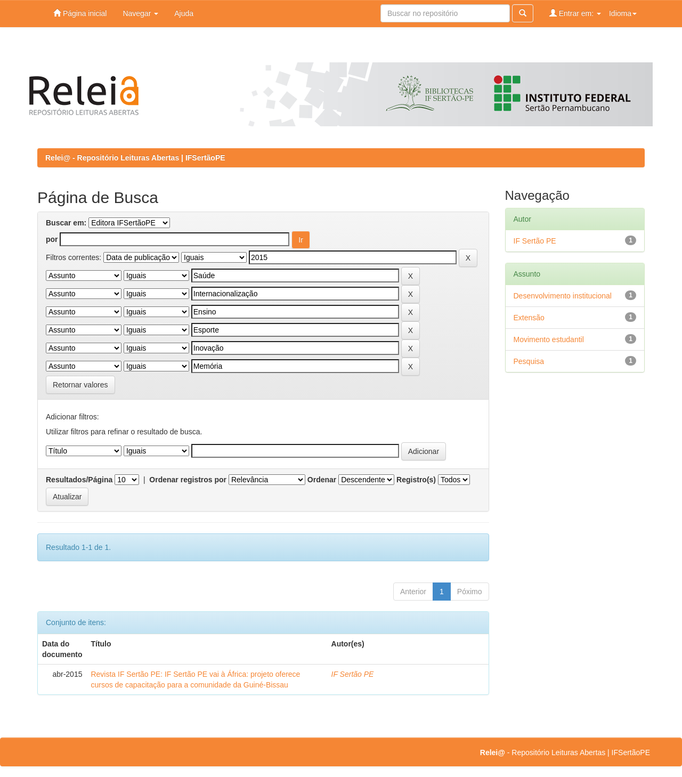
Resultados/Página (79, 479)
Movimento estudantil (549, 339)
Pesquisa (529, 361)
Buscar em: (66, 222)
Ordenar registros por (187, 479)
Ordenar (321, 479)
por (52, 239)
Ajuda (183, 13)
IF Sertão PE (352, 674)
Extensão (529, 317)
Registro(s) (416, 479)
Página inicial (80, 13)
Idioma (623, 13)
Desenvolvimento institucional (563, 296)
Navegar (140, 13)
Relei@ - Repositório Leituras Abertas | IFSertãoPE (135, 157)
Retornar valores (80, 385)
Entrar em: (575, 13)
